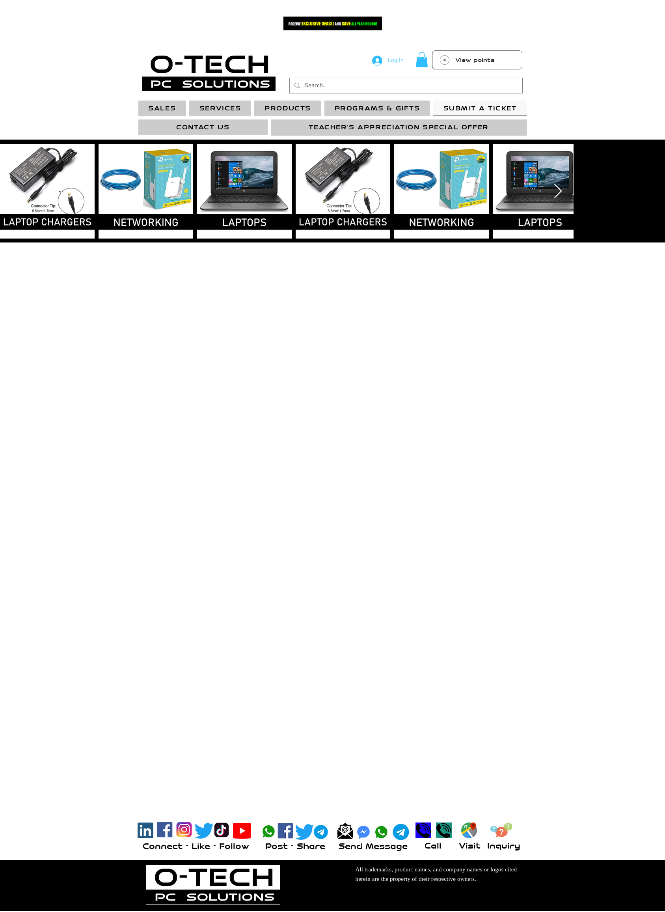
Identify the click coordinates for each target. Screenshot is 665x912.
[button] (421, 59)
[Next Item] (558, 191)
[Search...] (405, 85)
